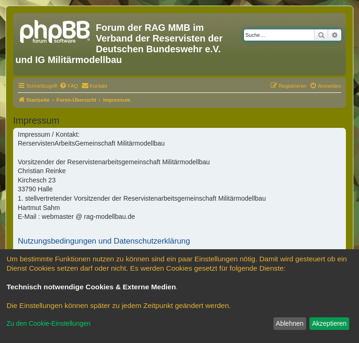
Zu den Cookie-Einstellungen (49, 323)
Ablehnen (289, 323)
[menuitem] (68, 85)
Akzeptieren (329, 323)
